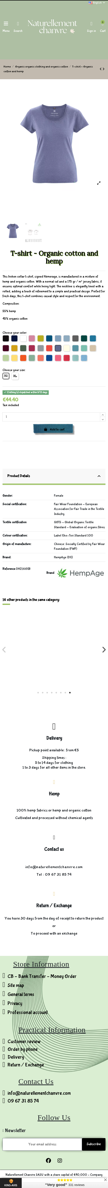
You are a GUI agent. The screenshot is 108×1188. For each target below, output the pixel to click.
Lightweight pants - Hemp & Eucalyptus (80, 666)
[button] (38, 692)
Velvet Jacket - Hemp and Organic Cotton (28, 658)
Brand (50, 573)
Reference (9, 569)
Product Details (54, 476)
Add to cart (54, 429)
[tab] (54, 477)
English (97, 2)
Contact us (54, 849)
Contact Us (35, 1081)
